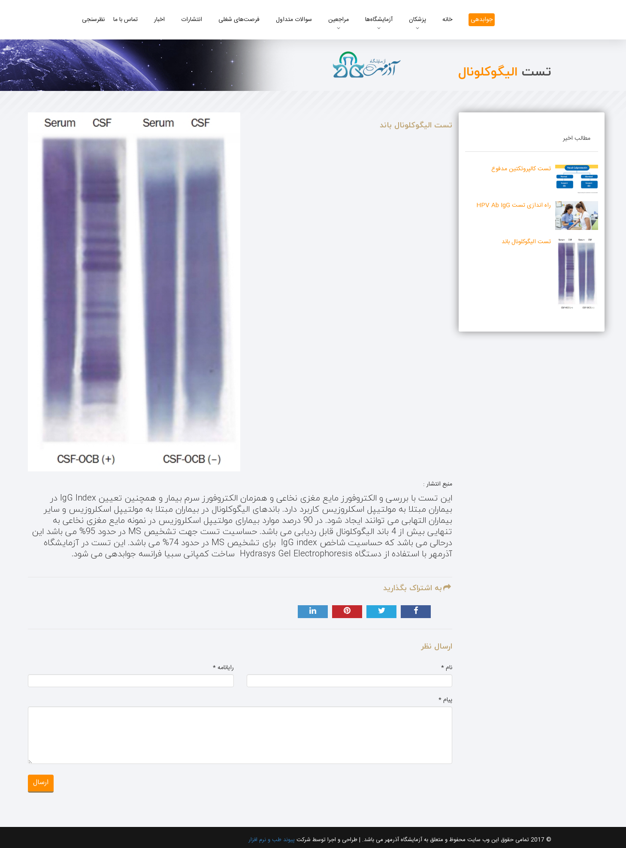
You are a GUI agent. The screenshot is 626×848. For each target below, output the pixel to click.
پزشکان (417, 20)
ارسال (40, 782)
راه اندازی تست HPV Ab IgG (513, 205)
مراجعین (338, 20)
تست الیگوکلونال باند (526, 242)
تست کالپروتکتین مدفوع (521, 169)
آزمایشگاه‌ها (379, 20)
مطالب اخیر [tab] (576, 138)
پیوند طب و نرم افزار (271, 840)
